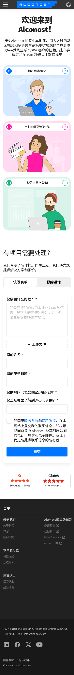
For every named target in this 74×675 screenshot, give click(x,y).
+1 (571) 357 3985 (12, 634)
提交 (37, 451)
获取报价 (8, 562)
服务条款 (31, 421)
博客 (6, 531)
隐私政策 (49, 421)
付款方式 (8, 556)
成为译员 (8, 587)
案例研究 (8, 537)
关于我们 (8, 525)
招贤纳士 (8, 581)
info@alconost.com (35, 634)
